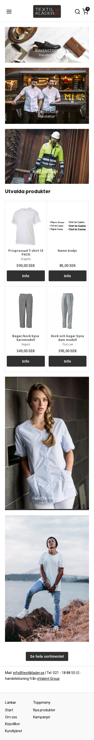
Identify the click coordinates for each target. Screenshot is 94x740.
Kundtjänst (13, 731)
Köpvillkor (12, 724)
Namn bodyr (67, 251)
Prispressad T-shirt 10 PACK (25, 252)
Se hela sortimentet (47, 656)
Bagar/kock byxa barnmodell (25, 338)
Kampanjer (41, 717)
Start (9, 710)
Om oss (11, 717)
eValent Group (48, 679)
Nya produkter (44, 710)
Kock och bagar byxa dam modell (67, 338)
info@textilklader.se (28, 673)
